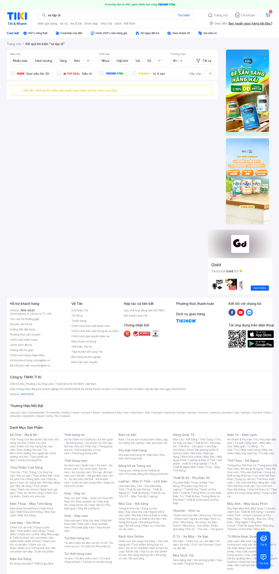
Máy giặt (239, 446)
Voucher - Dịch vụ (186, 510)
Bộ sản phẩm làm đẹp (32, 549)
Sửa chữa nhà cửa (136, 511)
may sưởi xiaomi (246, 551)
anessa (214, 412)
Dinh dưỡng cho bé (29, 449)
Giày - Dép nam (76, 516)
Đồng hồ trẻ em (158, 474)
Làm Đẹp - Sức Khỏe (25, 522)
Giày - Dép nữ (74, 493)
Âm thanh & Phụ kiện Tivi (242, 439)
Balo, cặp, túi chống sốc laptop (143, 441)
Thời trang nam (75, 460)
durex (96, 412)
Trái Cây (15, 472)
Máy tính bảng (27, 515)
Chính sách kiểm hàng (23, 339)
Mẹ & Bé (196, 453)
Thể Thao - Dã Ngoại (243, 460)
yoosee (227, 412)
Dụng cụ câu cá (245, 479)
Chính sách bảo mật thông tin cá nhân (94, 331)
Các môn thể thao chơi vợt (251, 484)
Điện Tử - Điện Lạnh (242, 435)
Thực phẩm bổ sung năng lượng (252, 491)
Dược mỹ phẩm (44, 551)
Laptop (153, 496)
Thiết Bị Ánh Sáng (252, 511)
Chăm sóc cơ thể (28, 534)
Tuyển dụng (78, 320)
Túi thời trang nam (78, 553)
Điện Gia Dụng (20, 559)
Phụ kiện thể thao (251, 472)
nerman (192, 412)
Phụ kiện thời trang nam (142, 456)
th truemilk (53, 412)
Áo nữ (67, 439)
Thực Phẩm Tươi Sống (26, 467)
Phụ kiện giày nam (83, 527)
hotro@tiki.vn (42, 360)
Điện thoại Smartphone (24, 508)
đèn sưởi (246, 541)
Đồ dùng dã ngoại (252, 468)
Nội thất (136, 515)
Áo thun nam (72, 465)
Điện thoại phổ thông (30, 511)
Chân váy (90, 446)
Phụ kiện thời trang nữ (132, 455)
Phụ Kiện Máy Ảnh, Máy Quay (245, 508)
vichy (49, 416)
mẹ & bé (76, 23)
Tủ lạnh (239, 443)
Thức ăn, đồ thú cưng (30, 492)
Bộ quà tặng (136, 558)
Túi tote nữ (87, 546)
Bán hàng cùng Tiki (136, 315)
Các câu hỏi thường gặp (24, 319)
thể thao (129, 23)
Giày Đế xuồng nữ (88, 508)
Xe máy (184, 544)
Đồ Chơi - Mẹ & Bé (23, 435)
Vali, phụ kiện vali (156, 443)
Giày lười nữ (96, 505)
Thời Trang (206, 439)
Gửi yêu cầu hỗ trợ (21, 324)
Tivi (236, 449)
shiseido (15, 416)
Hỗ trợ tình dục (41, 548)
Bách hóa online (192, 456)
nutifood (169, 412)
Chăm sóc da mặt (21, 527)
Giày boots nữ (78, 505)
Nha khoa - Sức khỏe (196, 525)
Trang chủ (221, 15)
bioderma (108, 412)
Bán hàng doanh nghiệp (86, 357)
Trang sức (125, 470)
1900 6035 (27, 394)
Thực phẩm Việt (42, 475)
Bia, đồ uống (23, 486)
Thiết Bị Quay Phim (249, 525)
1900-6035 (27, 310)
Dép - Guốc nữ (91, 498)
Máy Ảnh (259, 529)
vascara (15, 412)
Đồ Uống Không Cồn (141, 555)
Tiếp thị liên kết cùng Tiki (87, 351)
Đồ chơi (48, 439)
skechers (137, 412)
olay (236, 412)
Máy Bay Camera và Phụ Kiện (250, 527)
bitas (268, 412)
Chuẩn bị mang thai (30, 460)
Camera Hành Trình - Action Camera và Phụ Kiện (251, 515)
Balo (121, 439)
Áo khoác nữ (93, 443)
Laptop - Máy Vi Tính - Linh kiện (143, 481)
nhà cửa (106, 23)
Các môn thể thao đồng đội (252, 482)
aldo (147, 412)
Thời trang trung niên (84, 453)
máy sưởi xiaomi (255, 555)
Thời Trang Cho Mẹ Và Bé (26, 439)
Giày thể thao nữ (258, 489)
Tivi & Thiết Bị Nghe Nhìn (195, 465)
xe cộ (64, 23)
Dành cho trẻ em (28, 489)
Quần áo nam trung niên (87, 482)
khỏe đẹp (91, 23)
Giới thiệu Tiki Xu (81, 346)
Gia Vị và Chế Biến (137, 548)
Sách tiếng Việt (182, 560)
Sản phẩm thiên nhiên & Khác (32, 539)
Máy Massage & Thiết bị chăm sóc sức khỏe (34, 536)
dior (24, 412)
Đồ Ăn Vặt (132, 551)
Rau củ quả (23, 475)
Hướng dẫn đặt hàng (22, 329)
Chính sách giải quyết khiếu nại (90, 336)
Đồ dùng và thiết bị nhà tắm (144, 518)
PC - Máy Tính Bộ (136, 496)
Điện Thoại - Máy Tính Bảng (31, 503)
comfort (257, 412)
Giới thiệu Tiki (79, 310)
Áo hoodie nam (81, 472)
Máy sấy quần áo (246, 453)
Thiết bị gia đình (43, 563)
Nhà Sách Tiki (183, 555)
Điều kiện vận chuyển (84, 362)
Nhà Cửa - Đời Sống (133, 503)
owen (76, 412)
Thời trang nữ (74, 435)
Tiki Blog (77, 315)
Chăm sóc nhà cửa (33, 496)
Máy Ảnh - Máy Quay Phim (247, 503)
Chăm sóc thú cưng (131, 541)
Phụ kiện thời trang (133, 450)
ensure (86, 412)
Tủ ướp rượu (266, 453)
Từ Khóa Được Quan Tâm (246, 536)
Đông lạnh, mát (36, 479)
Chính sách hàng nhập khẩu (27, 355)
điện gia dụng (47, 23)
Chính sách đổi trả (21, 344)
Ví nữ (104, 542)
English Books (194, 563)
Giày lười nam (72, 520)
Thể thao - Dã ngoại (190, 446)
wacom (203, 412)
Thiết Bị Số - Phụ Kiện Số (191, 478)
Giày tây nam (91, 520)
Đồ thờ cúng (132, 525)
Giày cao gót (72, 498)
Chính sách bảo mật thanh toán (90, 326)
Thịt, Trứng (29, 472)
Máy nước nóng (250, 449)
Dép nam (83, 524)
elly (119, 412)
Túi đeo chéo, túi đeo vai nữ (81, 542)
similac (245, 412)
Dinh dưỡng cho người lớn (32, 453)
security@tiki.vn (41, 365)
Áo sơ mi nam (88, 468)
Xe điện (209, 541)
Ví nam (68, 558)
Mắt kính (152, 455)
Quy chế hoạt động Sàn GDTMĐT (144, 310)
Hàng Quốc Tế (183, 435)
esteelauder (37, 412)
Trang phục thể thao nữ (241, 465)
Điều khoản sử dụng (83, 341)
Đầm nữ (78, 439)
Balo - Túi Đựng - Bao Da (250, 518)
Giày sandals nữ (86, 501)
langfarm (28, 416)
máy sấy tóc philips (254, 544)
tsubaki (65, 416)
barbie (66, 412)
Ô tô (194, 544)
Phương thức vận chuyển (25, 334)
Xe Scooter (206, 544)
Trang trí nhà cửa (129, 508)
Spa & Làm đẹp (199, 518)
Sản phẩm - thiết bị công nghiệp (197, 462)
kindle (181, 412)
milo (126, 412)
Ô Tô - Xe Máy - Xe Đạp (190, 536)
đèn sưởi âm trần (245, 565)
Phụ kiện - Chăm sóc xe (188, 541)
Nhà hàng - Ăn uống (193, 522)
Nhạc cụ (148, 525)
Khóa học (206, 515)
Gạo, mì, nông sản (30, 482)
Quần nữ (90, 439)
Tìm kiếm (183, 15)
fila (57, 416)
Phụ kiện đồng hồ (136, 474)
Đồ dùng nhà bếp (20, 563)
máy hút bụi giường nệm (250, 556)
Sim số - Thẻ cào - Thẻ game (204, 529)
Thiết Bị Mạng (140, 492)
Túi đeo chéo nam (86, 558)
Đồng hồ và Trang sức (135, 466)
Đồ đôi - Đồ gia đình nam (92, 475)
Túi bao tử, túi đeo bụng (97, 561)
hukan (40, 416)
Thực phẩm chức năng (31, 530)
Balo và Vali (127, 435)
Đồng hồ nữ (140, 470)
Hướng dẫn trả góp (21, 350)
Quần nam (88, 465)
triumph (157, 412)
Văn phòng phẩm (204, 560)
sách (118, 23)
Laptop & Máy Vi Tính (202, 460)
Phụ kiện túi (103, 546)
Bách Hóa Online (131, 536)
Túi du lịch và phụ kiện (140, 439)
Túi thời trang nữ (76, 538)
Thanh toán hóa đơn (185, 515)
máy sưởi (232, 541)
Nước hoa (24, 548)
